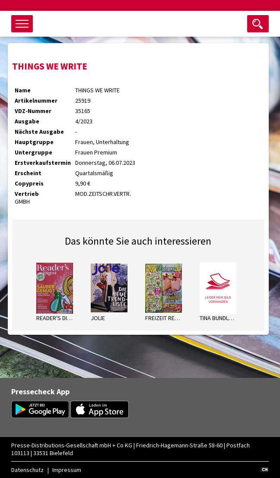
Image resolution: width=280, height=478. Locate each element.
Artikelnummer (36, 100)
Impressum (66, 470)
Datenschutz (27, 470)
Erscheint (28, 173)
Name (23, 90)
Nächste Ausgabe (39, 131)
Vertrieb (27, 194)
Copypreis (29, 183)
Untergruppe (33, 152)
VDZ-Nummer (33, 111)
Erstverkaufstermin (43, 163)
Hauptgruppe (34, 142)
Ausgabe (27, 121)
